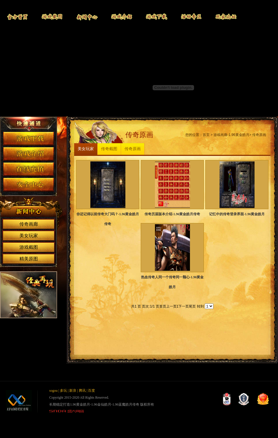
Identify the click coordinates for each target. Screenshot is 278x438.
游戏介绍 (121, 17)
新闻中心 (86, 17)
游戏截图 (52, 17)
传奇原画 (259, 135)
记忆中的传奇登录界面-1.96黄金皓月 (237, 214)
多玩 (63, 391)
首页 (206, 135)
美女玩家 (28, 235)
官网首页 (17, 17)
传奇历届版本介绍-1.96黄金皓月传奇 (172, 214)
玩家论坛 (225, 17)
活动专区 (191, 17)
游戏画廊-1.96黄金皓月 (231, 135)
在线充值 (28, 169)
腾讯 (82, 391)
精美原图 (28, 258)
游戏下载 (156, 17)
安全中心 (28, 185)
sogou (53, 391)
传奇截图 (109, 149)
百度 (91, 391)
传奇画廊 (28, 224)
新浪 (72, 391)
